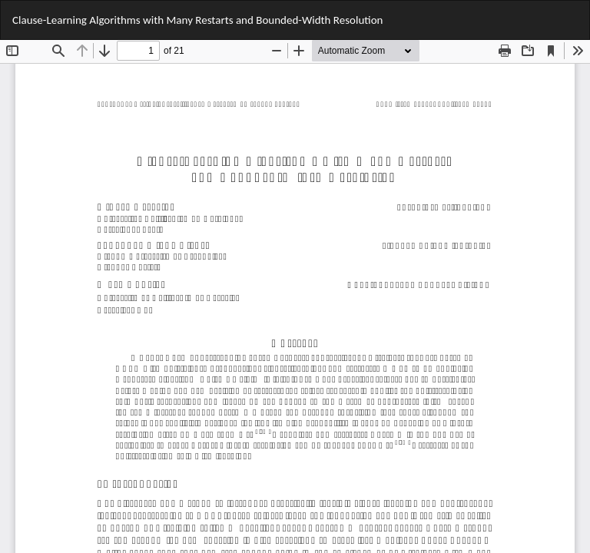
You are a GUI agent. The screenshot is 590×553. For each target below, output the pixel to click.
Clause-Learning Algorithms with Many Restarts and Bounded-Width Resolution (197, 20)
